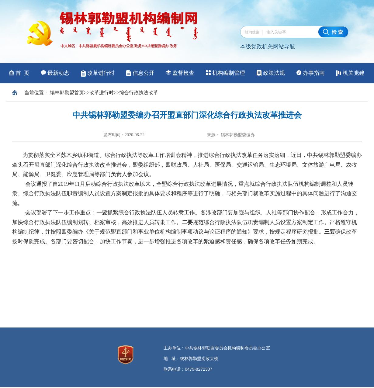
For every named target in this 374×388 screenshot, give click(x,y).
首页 (79, 92)
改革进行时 (101, 92)
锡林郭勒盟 (62, 92)
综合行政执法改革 (138, 92)
